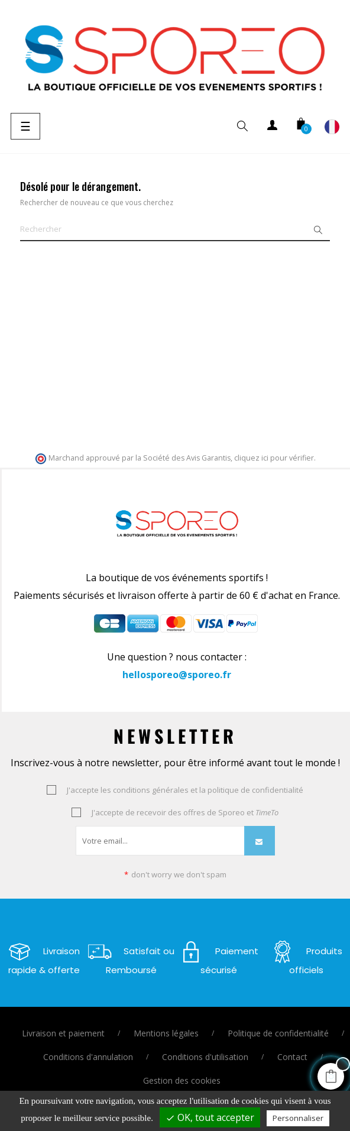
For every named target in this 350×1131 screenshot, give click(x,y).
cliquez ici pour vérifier (274, 458)
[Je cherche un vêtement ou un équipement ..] (175, 229)
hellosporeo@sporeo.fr (176, 674)
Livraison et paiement (63, 1033)
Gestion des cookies (182, 1080)
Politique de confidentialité (278, 1033)
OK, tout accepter (210, 1117)
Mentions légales (166, 1033)
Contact (292, 1056)
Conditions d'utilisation (205, 1056)
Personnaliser (298, 1118)
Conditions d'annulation (88, 1056)
